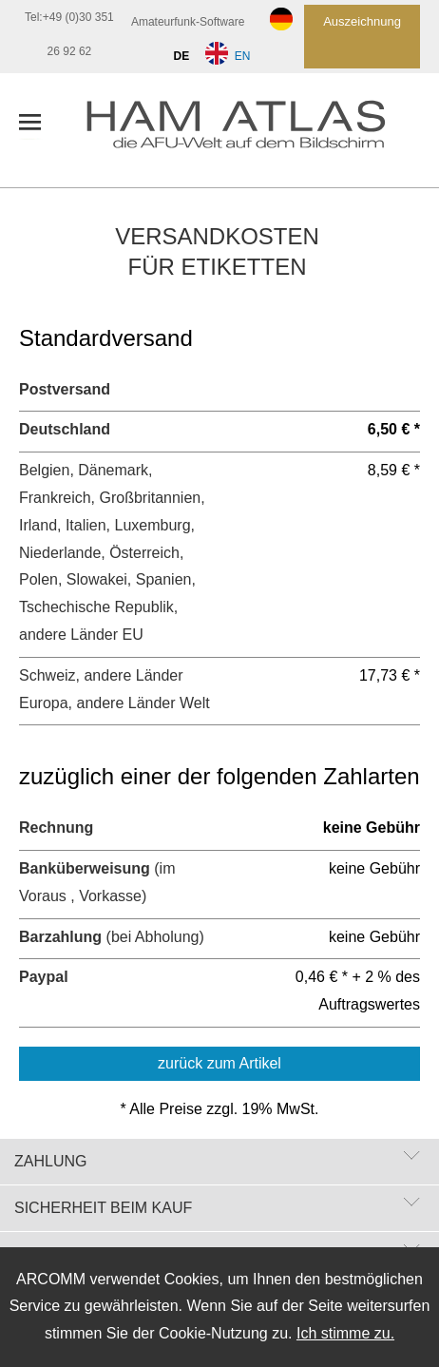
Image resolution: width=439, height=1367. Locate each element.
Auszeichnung (362, 21)
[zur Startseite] (253, 130)
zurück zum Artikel (219, 1063)
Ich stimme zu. (345, 1333)
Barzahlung (60, 937)
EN (231, 56)
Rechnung (56, 827)
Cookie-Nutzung (213, 1333)
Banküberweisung (84, 868)
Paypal (43, 977)
